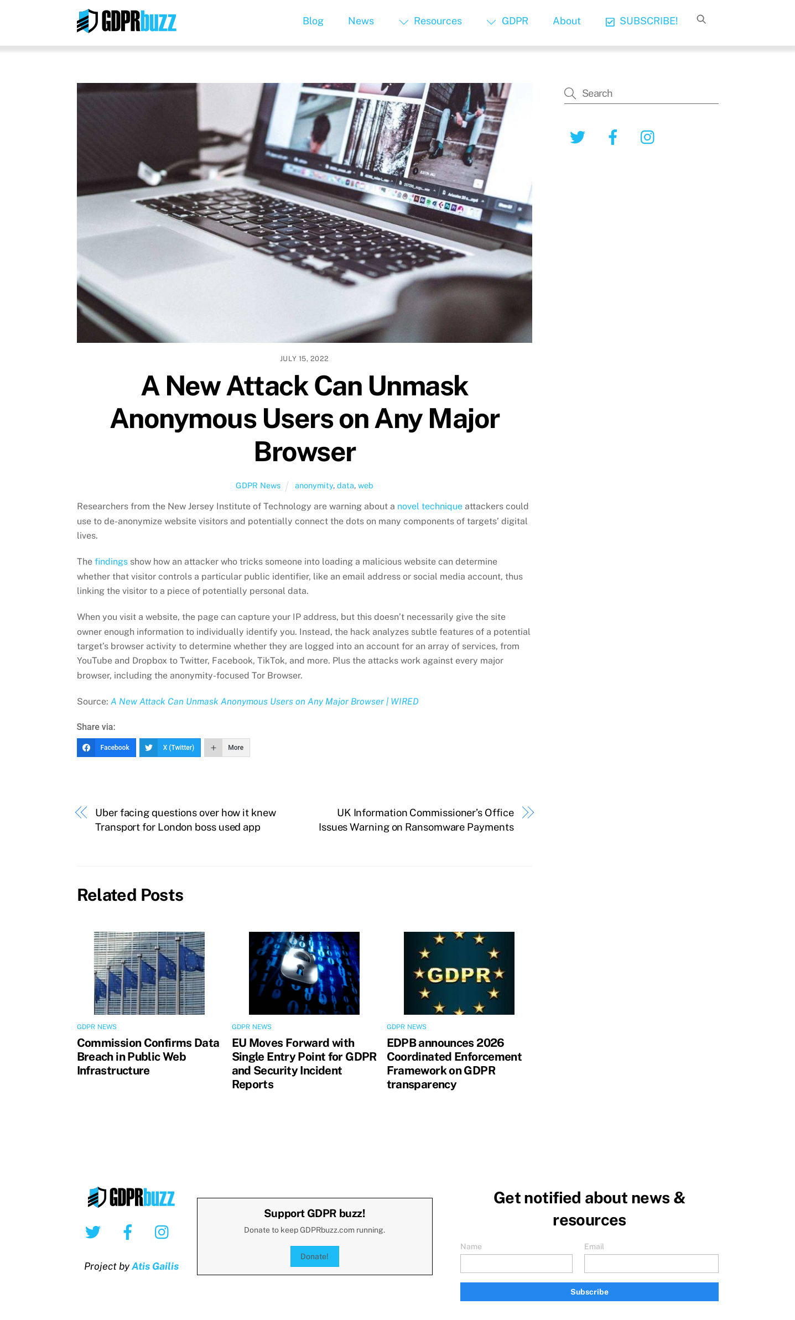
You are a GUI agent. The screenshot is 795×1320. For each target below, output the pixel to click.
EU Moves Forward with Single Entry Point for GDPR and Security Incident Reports (304, 1063)
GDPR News (258, 485)
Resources (430, 21)
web (365, 485)
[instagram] (650, 136)
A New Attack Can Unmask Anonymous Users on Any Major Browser (305, 418)
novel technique (430, 506)
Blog (313, 21)
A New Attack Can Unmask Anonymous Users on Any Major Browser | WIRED (265, 701)
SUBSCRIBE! (642, 21)
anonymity (314, 485)
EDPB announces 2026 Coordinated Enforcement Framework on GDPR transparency (454, 1063)
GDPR (507, 21)
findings (111, 561)
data (345, 485)
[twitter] (579, 136)
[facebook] (615, 136)
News (361, 21)
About (567, 21)
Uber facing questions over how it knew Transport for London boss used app (185, 820)
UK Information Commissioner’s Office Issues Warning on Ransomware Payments (416, 820)
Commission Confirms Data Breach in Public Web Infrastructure (148, 1056)
